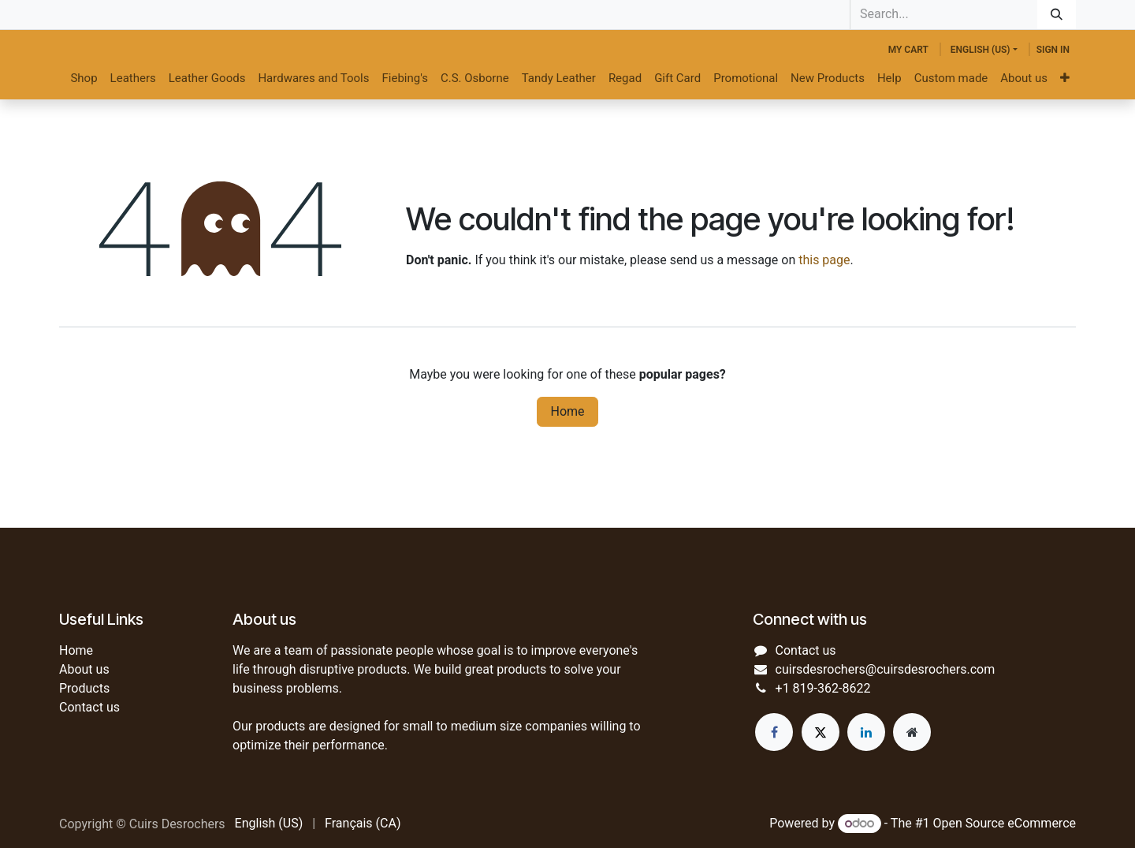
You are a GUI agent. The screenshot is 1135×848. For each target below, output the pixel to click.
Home (567, 411)
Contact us (89, 707)
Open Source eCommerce (1004, 823)
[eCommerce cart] (908, 49)
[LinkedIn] (866, 732)
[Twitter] (820, 732)
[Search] (1056, 14)
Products (84, 688)
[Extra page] (912, 732)
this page (824, 259)
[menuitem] (83, 78)
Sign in (1053, 49)
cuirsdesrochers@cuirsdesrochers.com (885, 669)
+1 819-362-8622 (823, 688)
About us (84, 669)
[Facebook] (774, 732)
